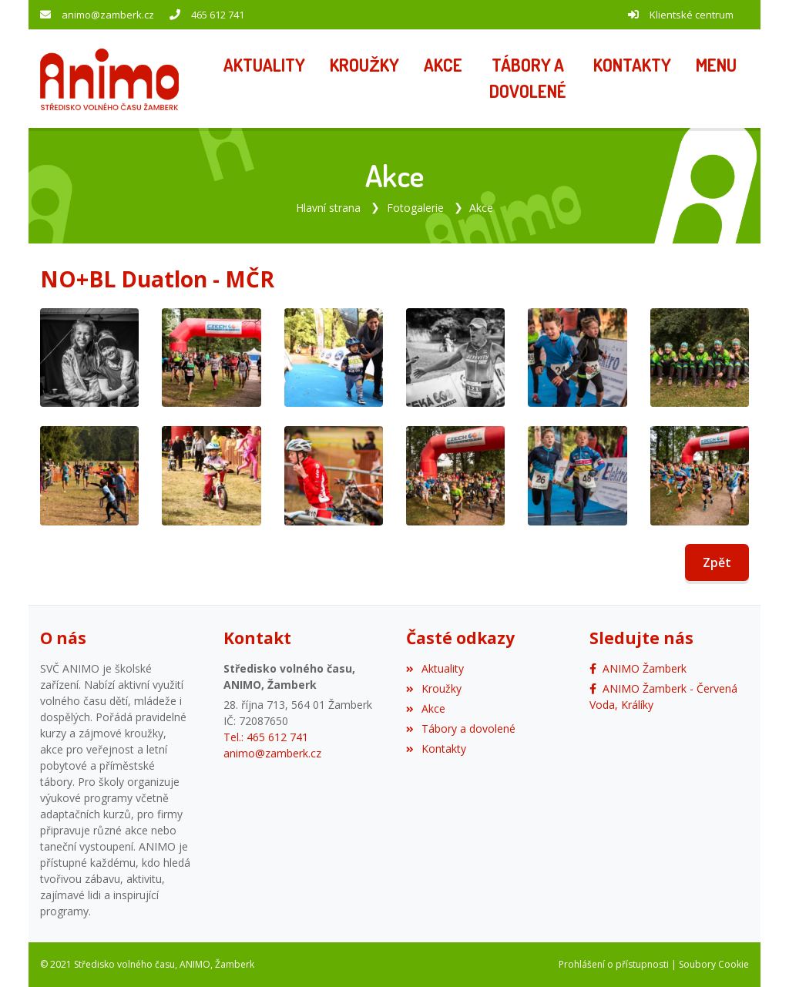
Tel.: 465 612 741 (265, 737)
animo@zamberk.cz (108, 15)
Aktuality (435, 668)
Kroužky (434, 688)
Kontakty (436, 748)
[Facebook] (638, 668)
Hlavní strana (328, 207)
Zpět (717, 562)
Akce (481, 207)
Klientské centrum (692, 15)
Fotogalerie (415, 207)
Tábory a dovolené (460, 728)
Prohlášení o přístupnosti (614, 964)
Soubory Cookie (714, 964)
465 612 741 (217, 15)
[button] (716, 66)
